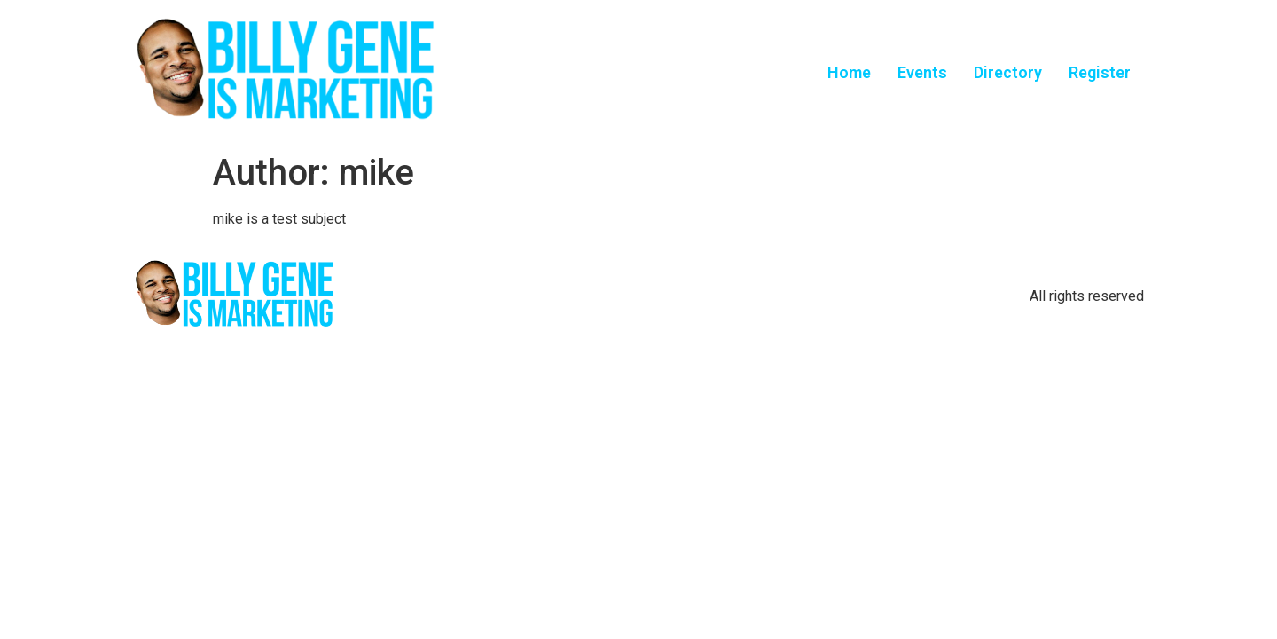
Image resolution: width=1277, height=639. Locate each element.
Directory (1008, 72)
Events (922, 72)
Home (849, 72)
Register (1100, 72)
